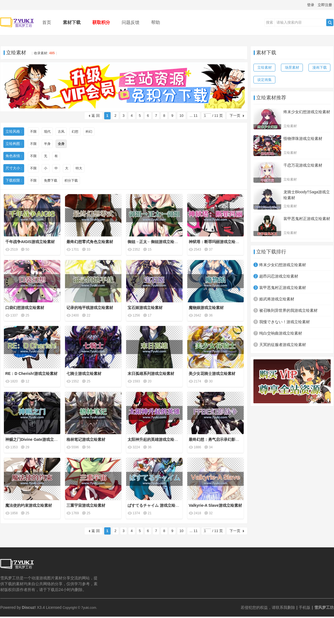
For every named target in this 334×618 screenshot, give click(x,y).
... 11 (194, 115)
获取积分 (101, 22)
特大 (79, 168)
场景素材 (292, 67)
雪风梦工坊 (324, 607)
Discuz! (29, 607)
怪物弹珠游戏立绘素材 (302, 138)
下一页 (235, 115)
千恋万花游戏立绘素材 (302, 165)
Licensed (53, 607)
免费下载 (50, 180)
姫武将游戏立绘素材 (276, 299)
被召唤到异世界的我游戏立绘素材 (288, 310)
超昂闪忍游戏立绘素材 (278, 276)
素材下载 (72, 22)
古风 (61, 132)
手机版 (304, 607)
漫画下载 (319, 67)
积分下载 (71, 180)
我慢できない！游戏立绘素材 (284, 322)
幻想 (75, 132)
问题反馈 (130, 22)
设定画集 (264, 80)
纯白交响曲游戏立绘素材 (280, 333)
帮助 (155, 22)
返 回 (95, 115)
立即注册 (325, 5)
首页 (46, 22)
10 (181, 115)
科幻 (89, 132)
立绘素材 (16, 52)
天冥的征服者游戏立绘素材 (282, 344)
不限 (33, 132)
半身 (47, 144)
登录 (310, 5)
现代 (47, 132)
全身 (61, 144)
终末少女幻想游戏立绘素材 (306, 112)
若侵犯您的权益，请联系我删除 (268, 607)
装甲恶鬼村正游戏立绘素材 (306, 218)
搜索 (269, 22)
